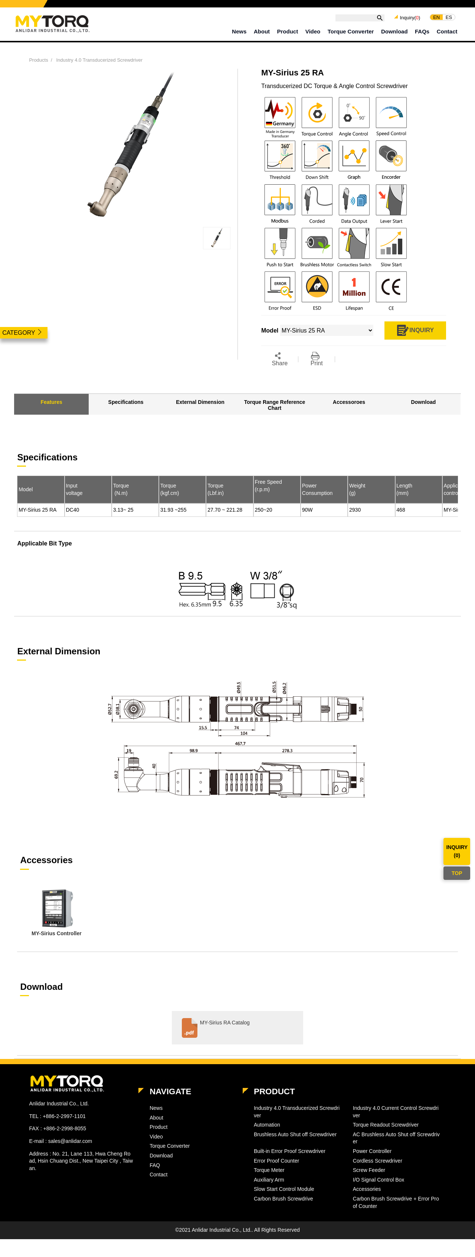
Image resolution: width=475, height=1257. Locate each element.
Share (280, 359)
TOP (457, 873)
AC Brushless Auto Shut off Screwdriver (396, 1138)
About (262, 31)
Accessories (367, 1189)
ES (449, 17)
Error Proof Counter (276, 1161)
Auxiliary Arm (269, 1180)
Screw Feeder (369, 1170)
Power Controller (372, 1151)
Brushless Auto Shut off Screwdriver (295, 1134)
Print (317, 359)
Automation (267, 1125)
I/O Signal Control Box (378, 1180)
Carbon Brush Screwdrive (283, 1199)
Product (287, 31)
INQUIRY (415, 330)
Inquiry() (410, 17)
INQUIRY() (457, 851)
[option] (56, 914)
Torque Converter (351, 31)
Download (394, 31)
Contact (447, 31)
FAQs (422, 31)
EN (436, 17)
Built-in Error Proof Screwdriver (289, 1151)
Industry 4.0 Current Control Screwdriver (396, 1111)
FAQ (155, 1165)
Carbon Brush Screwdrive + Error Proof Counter (396, 1202)
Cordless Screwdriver (377, 1161)
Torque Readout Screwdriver (386, 1125)
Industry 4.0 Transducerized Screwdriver (99, 60)
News (239, 31)
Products (38, 60)
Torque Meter (269, 1170)
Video (313, 31)
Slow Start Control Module (284, 1189)
